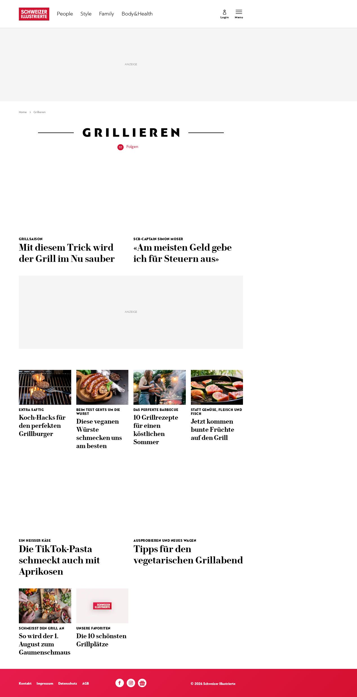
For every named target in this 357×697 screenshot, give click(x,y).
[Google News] (142, 685)
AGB (85, 683)
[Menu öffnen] (239, 14)
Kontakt (25, 683)
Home (23, 112)
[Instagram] (131, 684)
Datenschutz (67, 683)
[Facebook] (119, 684)
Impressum (45, 683)
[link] (224, 14)
